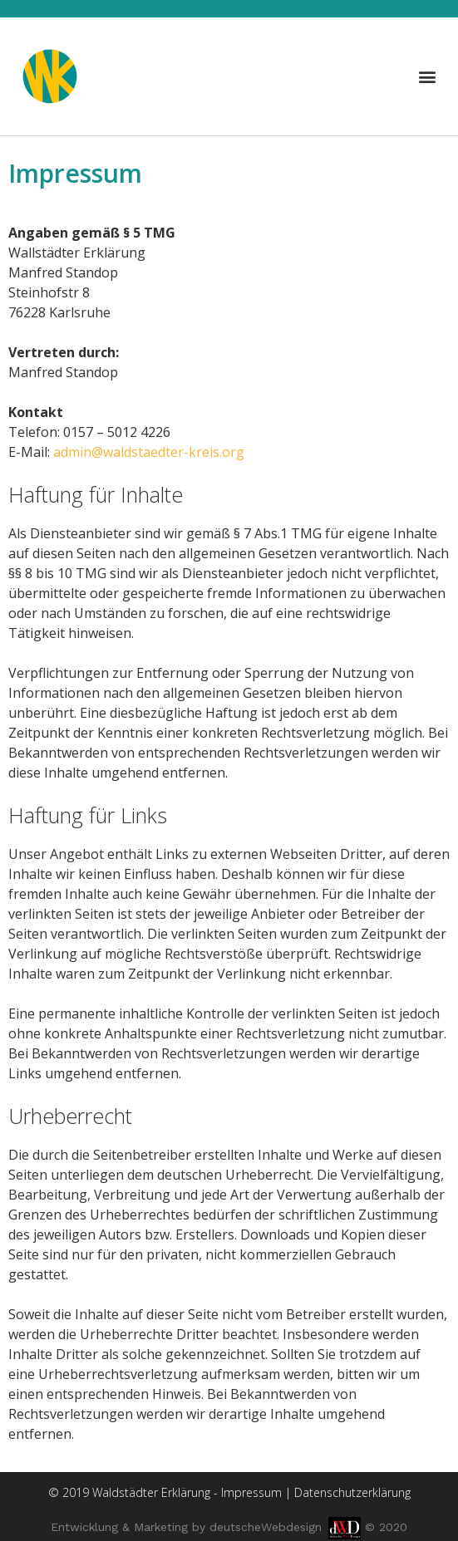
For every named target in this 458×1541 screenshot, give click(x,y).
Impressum (251, 1492)
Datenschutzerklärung (352, 1492)
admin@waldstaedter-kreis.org (148, 452)
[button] (427, 76)
